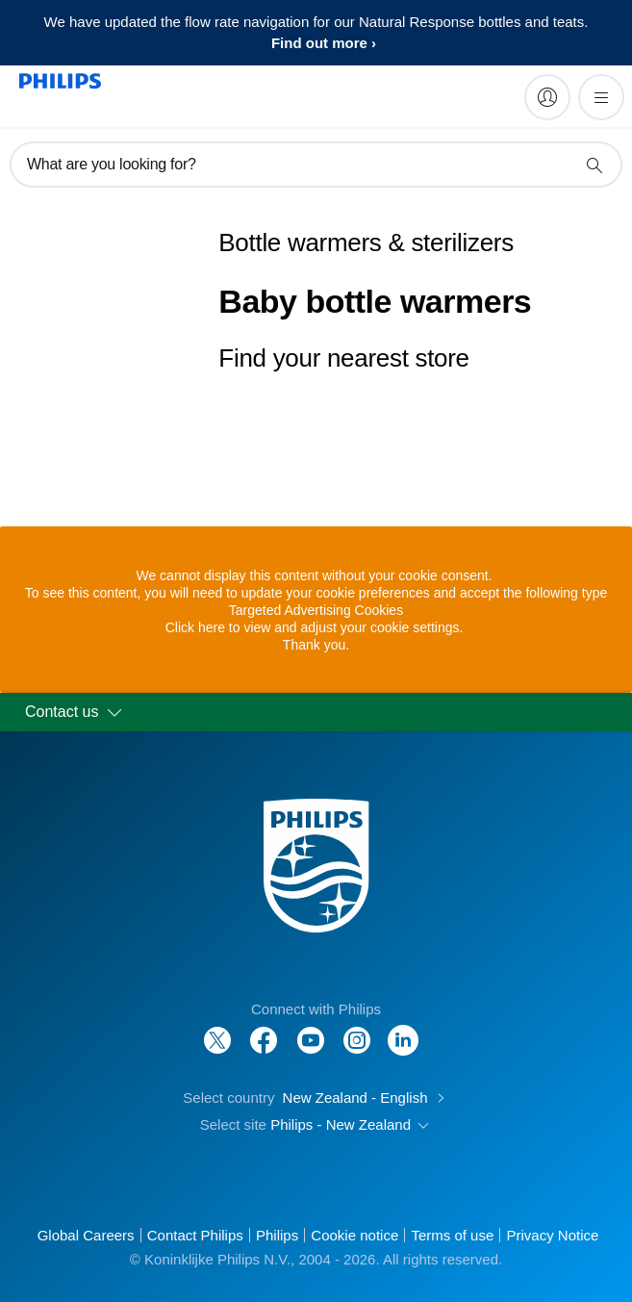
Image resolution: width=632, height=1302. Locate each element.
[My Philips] (547, 97)
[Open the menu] (601, 97)
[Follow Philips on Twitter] (217, 1030)
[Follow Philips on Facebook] (263, 1030)
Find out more (319, 43)
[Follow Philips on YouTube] (310, 1030)
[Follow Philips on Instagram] (356, 1030)
